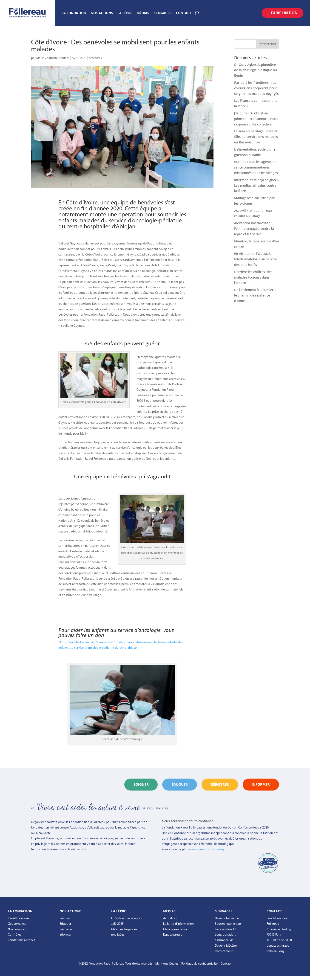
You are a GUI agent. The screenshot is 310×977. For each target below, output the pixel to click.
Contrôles (14, 936)
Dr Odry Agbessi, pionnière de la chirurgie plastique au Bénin (255, 70)
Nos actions (102, 13)
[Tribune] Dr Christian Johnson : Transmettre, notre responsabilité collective (256, 118)
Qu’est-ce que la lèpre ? (126, 919)
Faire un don (284, 12)
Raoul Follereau (18, 919)
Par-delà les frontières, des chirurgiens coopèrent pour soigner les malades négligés (256, 88)
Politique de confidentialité (199, 965)
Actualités (170, 919)
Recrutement (224, 952)
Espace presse (172, 936)
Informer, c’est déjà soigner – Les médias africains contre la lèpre (256, 185)
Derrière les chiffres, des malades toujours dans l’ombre (253, 277)
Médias (143, 13)
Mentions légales (166, 965)
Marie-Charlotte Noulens (53, 58)
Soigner (119, 785)
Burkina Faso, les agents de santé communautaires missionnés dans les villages (256, 167)
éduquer (164, 785)
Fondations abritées (21, 941)
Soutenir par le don (228, 925)
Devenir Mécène (226, 947)
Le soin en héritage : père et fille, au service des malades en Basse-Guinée (256, 136)
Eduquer (65, 925)
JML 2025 (117, 925)
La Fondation (74, 13)
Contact (183, 13)
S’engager (162, 13)
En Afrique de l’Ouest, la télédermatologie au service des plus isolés (255, 259)
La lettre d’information (178, 925)
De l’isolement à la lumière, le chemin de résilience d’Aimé (255, 295)
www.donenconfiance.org (206, 851)
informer (257, 785)
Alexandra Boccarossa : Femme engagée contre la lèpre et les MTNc (254, 228)
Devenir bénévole (227, 919)
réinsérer (210, 785)
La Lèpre (124, 13)
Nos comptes (17, 930)
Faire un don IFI (225, 930)
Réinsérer (66, 930)
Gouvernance (17, 925)
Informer (65, 936)
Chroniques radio (175, 930)
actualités (95, 58)
